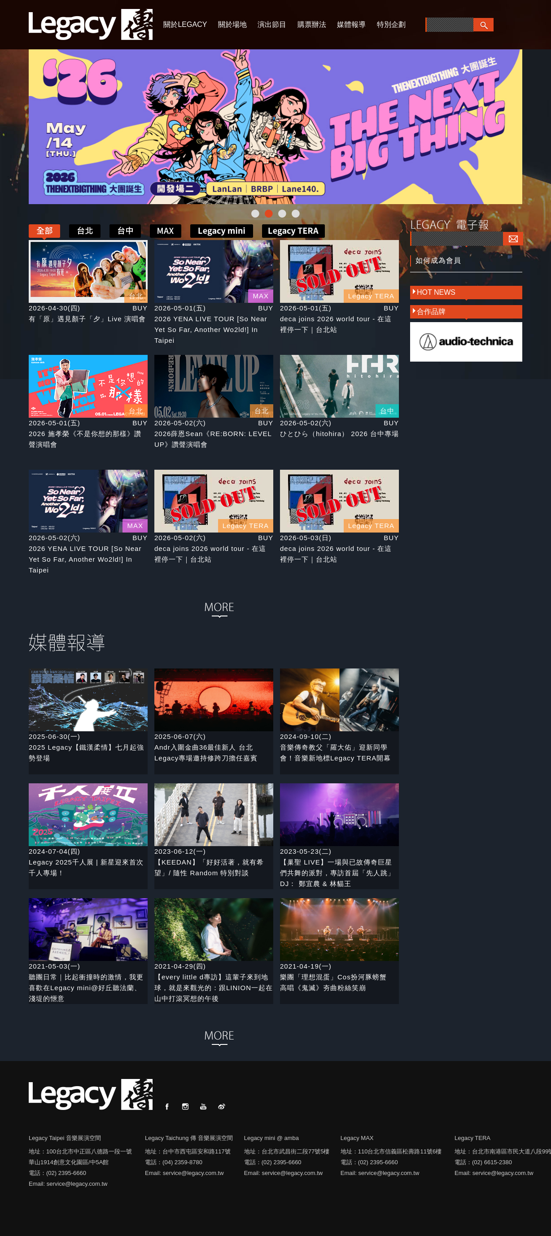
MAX (261, 296)
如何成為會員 (438, 260)
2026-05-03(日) (306, 538)
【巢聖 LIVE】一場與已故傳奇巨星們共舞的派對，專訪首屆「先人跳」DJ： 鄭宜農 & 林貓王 (337, 872)
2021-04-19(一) (306, 966)
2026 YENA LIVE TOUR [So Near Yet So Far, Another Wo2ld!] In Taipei (210, 329)
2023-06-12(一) (180, 851)
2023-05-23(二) (306, 851)
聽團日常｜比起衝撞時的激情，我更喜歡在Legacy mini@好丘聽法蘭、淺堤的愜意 (86, 987)
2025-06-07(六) (180, 736)
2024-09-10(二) (306, 736)
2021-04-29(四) (180, 966)
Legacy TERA (371, 296)
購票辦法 (311, 24)
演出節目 (272, 24)
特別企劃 (391, 24)
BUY (140, 308)
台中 (387, 411)
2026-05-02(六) (180, 423)
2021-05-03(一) (54, 966)
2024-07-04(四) (54, 851)
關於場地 (232, 24)
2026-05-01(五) (180, 308)
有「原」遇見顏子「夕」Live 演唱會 (87, 319)
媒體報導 (351, 24)
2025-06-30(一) (54, 736)
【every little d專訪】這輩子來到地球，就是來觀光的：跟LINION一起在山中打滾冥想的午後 (213, 987)
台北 (136, 296)
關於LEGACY (185, 24)
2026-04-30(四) (54, 308)
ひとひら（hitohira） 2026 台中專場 (339, 433)
